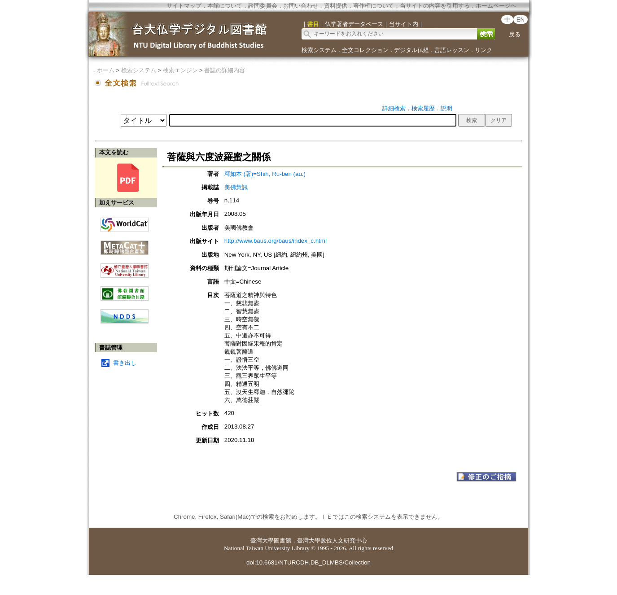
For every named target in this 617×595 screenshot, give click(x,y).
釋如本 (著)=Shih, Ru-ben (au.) (265, 174)
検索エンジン (180, 70)
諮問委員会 (262, 5)
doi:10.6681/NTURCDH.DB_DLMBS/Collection (308, 562)
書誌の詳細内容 (224, 70)
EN (520, 19)
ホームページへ (496, 5)
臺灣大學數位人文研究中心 (332, 540)
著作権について (373, 5)
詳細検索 (394, 108)
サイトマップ (183, 5)
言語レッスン (451, 50)
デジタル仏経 (411, 50)
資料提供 (335, 5)
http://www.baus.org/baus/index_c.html (275, 240)
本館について (224, 5)
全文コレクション (365, 50)
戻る (515, 34)
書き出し (124, 362)
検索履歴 (423, 108)
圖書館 (282, 540)
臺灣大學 (262, 540)
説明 (446, 108)
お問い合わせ (300, 5)
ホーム (105, 70)
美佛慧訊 (236, 187)
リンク (483, 50)
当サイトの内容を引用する (435, 5)
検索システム (319, 50)
